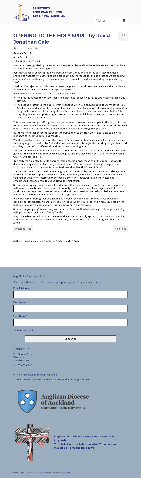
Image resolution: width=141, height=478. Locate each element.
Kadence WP (65, 473)
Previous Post (23, 228)
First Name (20, 302)
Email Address (22, 288)
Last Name (20, 316)
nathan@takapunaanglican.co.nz (72, 379)
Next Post (120, 228)
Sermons (28, 48)
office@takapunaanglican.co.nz (39, 374)
